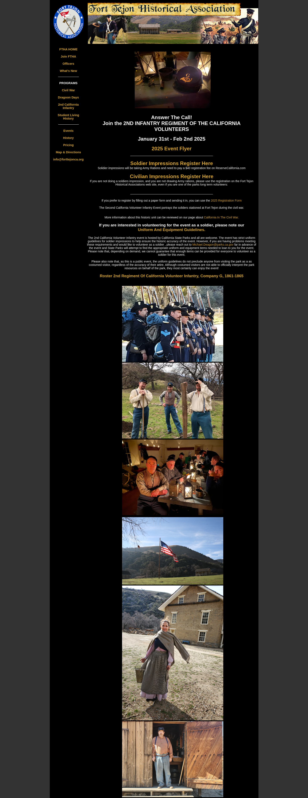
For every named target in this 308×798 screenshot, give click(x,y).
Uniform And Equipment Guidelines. (171, 229)
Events (68, 130)
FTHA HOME (68, 49)
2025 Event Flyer (171, 148)
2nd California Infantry (68, 106)
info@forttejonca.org (68, 159)
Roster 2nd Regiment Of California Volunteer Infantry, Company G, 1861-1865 (171, 276)
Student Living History (68, 116)
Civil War (68, 90)
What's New (68, 71)
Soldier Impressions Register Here (171, 163)
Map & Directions (68, 152)
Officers (68, 63)
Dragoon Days (68, 97)
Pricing (68, 145)
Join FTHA (68, 56)
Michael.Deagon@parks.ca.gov (213, 244)
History (68, 138)
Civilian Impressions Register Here (171, 176)
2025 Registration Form (226, 200)
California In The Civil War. (221, 217)
